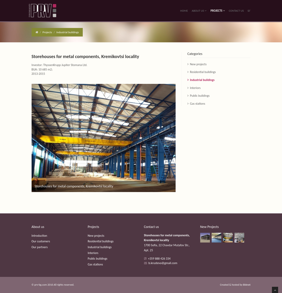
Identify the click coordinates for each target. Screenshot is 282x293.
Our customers (41, 241)
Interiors (195, 88)
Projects (217, 10)
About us (199, 10)
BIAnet (246, 284)
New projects (198, 64)
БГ (249, 10)
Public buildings (200, 95)
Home (184, 10)
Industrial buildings (67, 32)
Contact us (236, 10)
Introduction (39, 235)
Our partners (40, 247)
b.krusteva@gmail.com (162, 263)
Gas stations (197, 103)
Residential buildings (203, 72)
